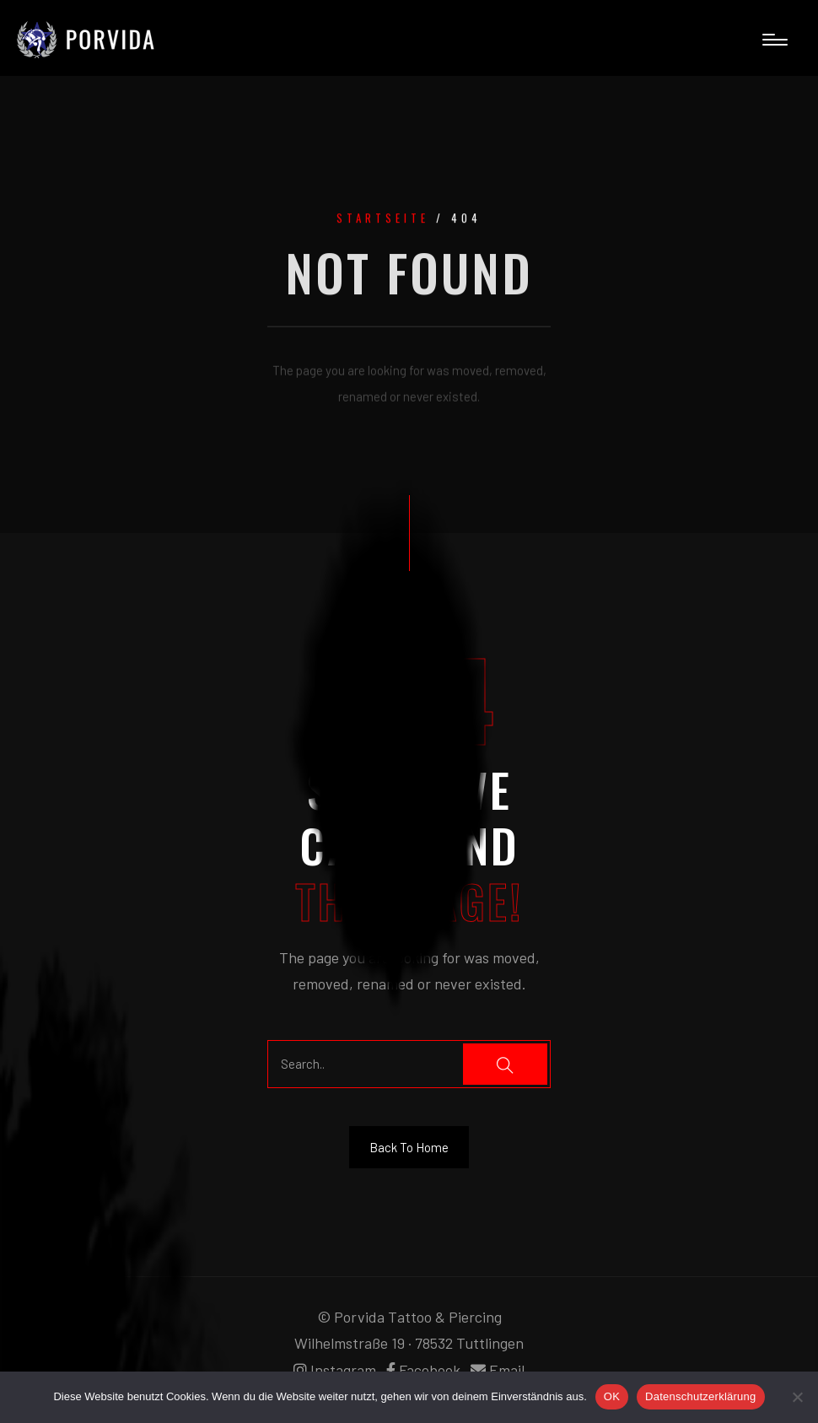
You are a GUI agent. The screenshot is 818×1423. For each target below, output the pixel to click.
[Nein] (796, 1396)
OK (612, 1396)
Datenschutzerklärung (700, 1396)
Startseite (382, 220)
